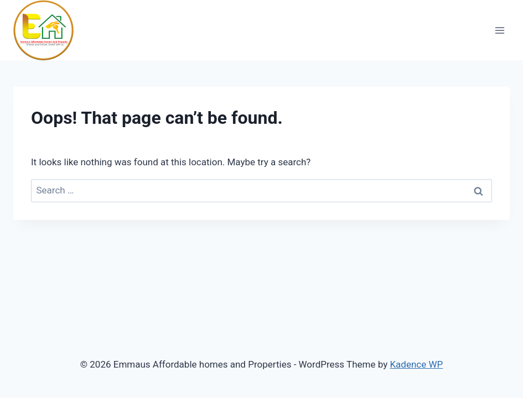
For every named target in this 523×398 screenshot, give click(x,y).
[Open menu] (499, 30)
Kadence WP (416, 364)
